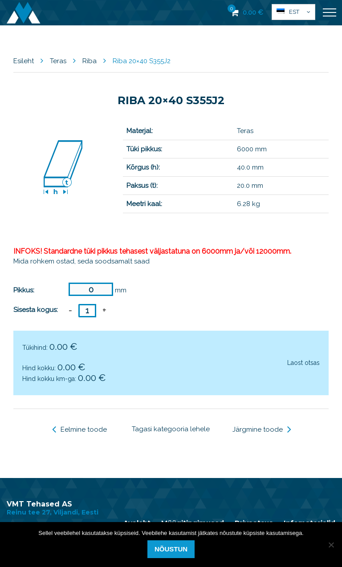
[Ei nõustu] (330, 544)
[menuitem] (293, 12)
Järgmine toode (261, 429)
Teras (58, 61)
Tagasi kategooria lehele (171, 429)
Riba (89, 61)
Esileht (23, 61)
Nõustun (171, 549)
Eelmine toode (79, 429)
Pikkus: (23, 290)
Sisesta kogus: (35, 310)
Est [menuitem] (294, 11)
